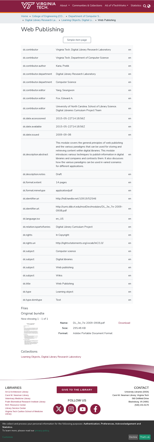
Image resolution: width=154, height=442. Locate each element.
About (64, 5)
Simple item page (77, 40)
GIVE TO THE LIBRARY (77, 389)
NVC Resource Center (15, 405)
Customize (7, 437)
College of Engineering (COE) (48, 16)
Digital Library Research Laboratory (41, 20)
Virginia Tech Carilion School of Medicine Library (24, 412)
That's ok (145, 437)
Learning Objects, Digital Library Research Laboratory (77, 20)
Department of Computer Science (84, 16)
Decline (133, 437)
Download (124, 323)
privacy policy (42, 430)
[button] (149, 6)
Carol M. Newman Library (17, 395)
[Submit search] (145, 6)
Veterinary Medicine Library (17, 398)
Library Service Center (15, 408)
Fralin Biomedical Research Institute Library (25, 401)
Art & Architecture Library (16, 392)
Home (24, 16)
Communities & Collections (87, 5)
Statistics (136, 5)
